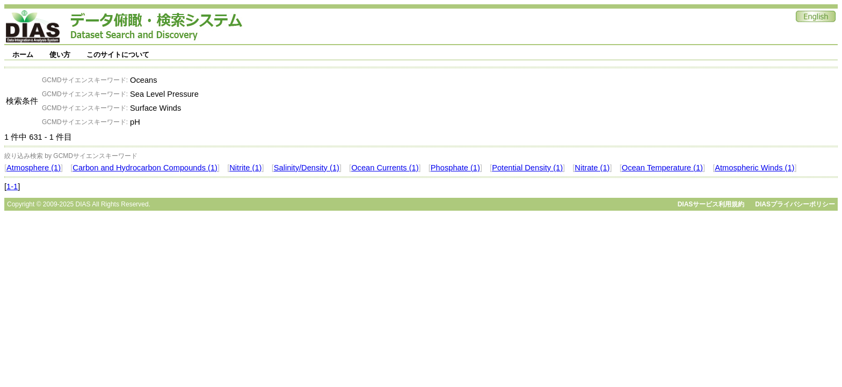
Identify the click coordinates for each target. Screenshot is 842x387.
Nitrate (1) (592, 167)
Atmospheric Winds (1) (754, 167)
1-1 (12, 186)
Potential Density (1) (527, 167)
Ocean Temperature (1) (662, 167)
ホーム (22, 55)
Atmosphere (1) (33, 167)
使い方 (59, 55)
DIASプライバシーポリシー (795, 204)
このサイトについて (117, 55)
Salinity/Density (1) (306, 167)
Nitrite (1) (245, 167)
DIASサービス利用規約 (711, 204)
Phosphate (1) (455, 167)
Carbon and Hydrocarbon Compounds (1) (144, 167)
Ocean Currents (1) (384, 167)
